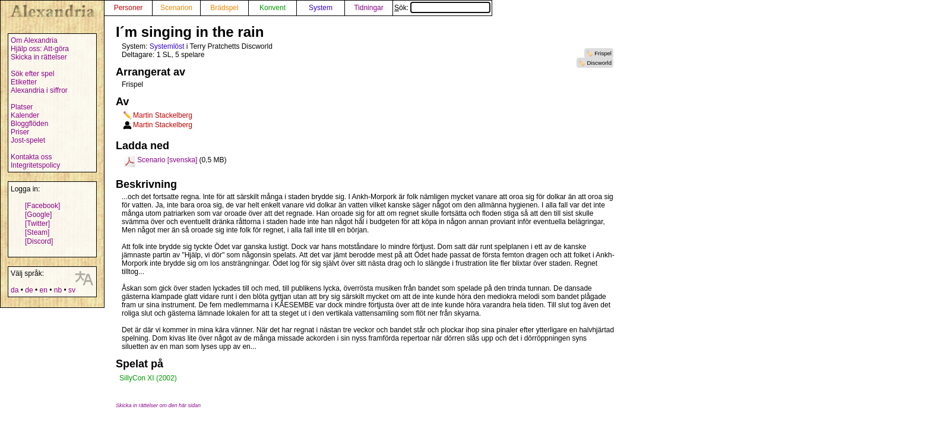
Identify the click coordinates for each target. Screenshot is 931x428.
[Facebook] (42, 206)
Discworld (599, 62)
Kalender (25, 115)
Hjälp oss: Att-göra (40, 49)
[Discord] (39, 241)
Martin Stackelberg (162, 115)
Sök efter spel (32, 74)
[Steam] (37, 232)
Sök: (442, 8)
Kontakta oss (31, 157)
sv (71, 290)
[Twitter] (37, 223)
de (29, 290)
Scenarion (176, 8)
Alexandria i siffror (39, 90)
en (43, 290)
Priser (20, 132)
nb (58, 290)
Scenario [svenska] (167, 160)
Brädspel (224, 8)
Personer (128, 8)
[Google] (38, 214)
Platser (22, 107)
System (320, 8)
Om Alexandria (34, 40)
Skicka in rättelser (39, 57)
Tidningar (369, 8)
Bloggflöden (29, 123)
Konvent (272, 8)
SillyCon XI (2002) (148, 378)
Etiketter (24, 82)
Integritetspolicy (35, 165)
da (14, 290)
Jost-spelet (28, 140)
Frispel (603, 53)
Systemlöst (167, 46)
